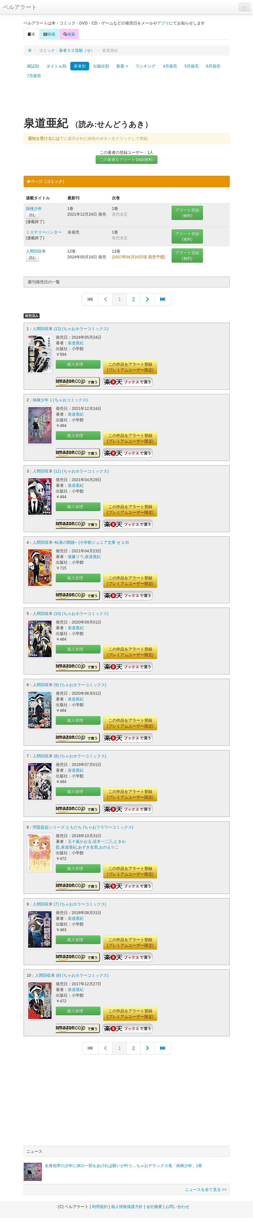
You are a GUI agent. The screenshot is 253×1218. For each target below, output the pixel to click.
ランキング (145, 66)
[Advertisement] (127, 100)
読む (32, 215)
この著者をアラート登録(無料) (126, 159)
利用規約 (100, 1206)
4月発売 (170, 66)
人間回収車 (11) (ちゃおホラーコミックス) (70, 471)
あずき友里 (88, 847)
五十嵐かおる (80, 841)
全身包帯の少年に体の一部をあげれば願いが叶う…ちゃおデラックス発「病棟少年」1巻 (123, 1165)
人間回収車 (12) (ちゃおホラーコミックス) (70, 328)
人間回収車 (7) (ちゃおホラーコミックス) (69, 904)
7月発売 (34, 75)
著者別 (80, 66)
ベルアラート (20, 7)
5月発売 (191, 66)
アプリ (163, 23)
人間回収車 (36, 251)
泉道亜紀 (76, 343)
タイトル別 (56, 66)
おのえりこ (109, 847)
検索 (69, 34)
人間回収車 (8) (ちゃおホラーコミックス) (69, 756)
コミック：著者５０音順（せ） (67, 50)
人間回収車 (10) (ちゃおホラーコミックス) (70, 613)
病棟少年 (34, 208)
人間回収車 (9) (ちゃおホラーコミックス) (69, 684)
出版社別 (101, 66)
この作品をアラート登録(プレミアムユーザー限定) (130, 367)
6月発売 (213, 66)
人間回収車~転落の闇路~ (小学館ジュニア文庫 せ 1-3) (81, 542)
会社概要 (154, 1206)
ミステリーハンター (44, 232)
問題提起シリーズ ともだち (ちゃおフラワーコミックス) (83, 827)
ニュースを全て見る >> (206, 1189)
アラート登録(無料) (187, 213)
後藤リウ (76, 556)
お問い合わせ (177, 1206)
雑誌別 (33, 66)
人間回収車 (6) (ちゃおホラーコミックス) (71, 975)
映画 (49, 34)
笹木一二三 (103, 841)
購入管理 (75, 364)
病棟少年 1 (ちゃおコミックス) (60, 400)
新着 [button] (122, 66)
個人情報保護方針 (127, 1206)
